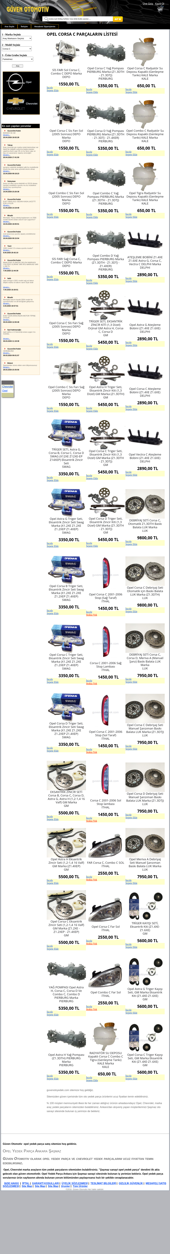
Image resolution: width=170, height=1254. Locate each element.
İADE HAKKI (11, 1183)
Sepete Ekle (53, 90)
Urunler (65, 1186)
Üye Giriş (148, 3)
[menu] (21, 93)
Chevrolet (21, 104)
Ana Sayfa (9, 26)
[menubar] (30, 26)
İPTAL (25, 1183)
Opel (19, 82)
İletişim (24, 26)
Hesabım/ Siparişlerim (44, 26)
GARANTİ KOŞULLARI (45, 1183)
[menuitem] (9, 26)
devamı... (6, 135)
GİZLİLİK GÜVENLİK (131, 1183)
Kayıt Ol (159, 3)
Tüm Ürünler (80, 1186)
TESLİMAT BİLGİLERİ (103, 1183)
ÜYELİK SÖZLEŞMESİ (75, 1183)
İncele (50, 87)
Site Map (27, 1186)
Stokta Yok (91, 614)
